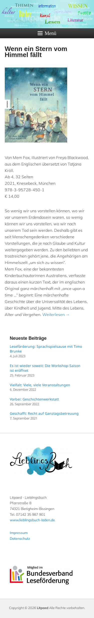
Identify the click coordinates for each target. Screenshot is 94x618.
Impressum (19, 532)
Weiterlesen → (56, 314)
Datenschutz (20, 538)
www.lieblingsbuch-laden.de (32, 520)
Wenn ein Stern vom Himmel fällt (36, 51)
